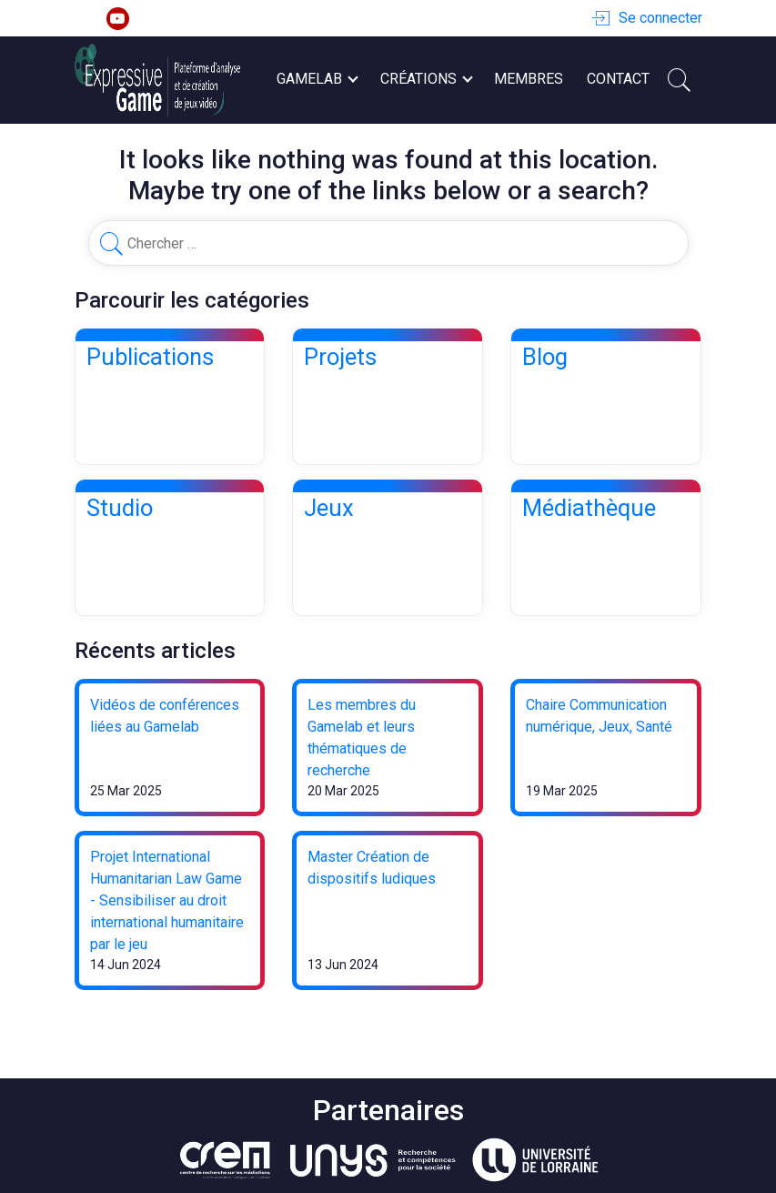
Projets (340, 356)
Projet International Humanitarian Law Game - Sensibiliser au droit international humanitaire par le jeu (167, 900)
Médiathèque (589, 507)
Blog (545, 356)
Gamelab (317, 79)
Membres (528, 78)
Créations (425, 79)
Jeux (329, 507)
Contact (618, 78)
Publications (150, 356)
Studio (119, 507)
